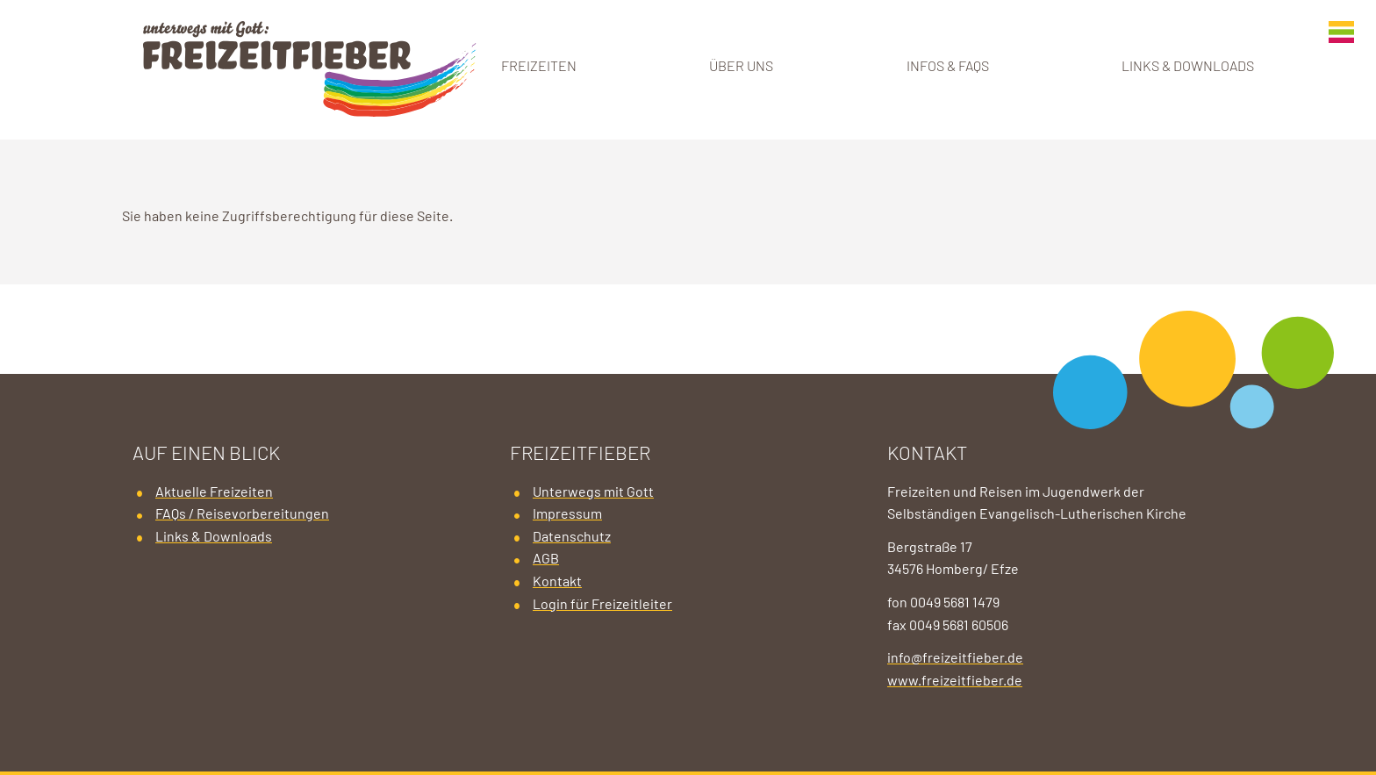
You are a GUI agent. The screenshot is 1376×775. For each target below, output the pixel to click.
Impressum (567, 514)
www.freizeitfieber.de (954, 681)
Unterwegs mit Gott (593, 492)
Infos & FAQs (948, 67)
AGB (546, 559)
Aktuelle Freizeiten (214, 492)
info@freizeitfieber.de (955, 658)
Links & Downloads (1188, 67)
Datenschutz (572, 537)
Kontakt (557, 582)
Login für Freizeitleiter (602, 605)
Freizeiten (539, 67)
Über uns (741, 67)
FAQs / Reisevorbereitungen (242, 514)
